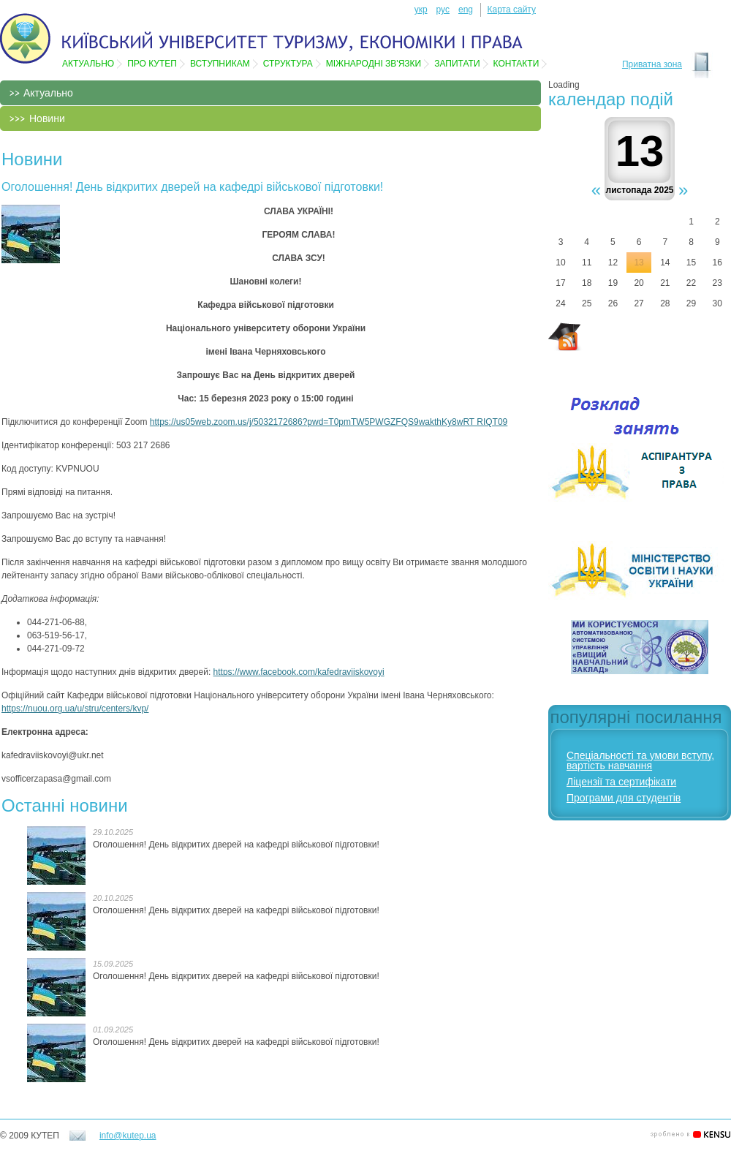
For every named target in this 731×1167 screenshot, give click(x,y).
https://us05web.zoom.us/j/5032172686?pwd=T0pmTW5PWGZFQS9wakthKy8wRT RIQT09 (328, 422)
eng (465, 9)
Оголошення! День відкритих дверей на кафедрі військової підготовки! (236, 844)
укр (421, 9)
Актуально (88, 63)
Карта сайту (512, 9)
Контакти (516, 63)
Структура (288, 63)
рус (443, 9)
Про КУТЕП (152, 63)
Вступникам (220, 63)
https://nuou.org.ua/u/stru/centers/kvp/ (74, 708)
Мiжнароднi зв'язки (373, 63)
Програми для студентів (624, 798)
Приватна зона (652, 64)
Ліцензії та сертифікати (621, 782)
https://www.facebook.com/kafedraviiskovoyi (299, 672)
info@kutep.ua (127, 1135)
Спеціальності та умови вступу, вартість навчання (640, 760)
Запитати (457, 63)
